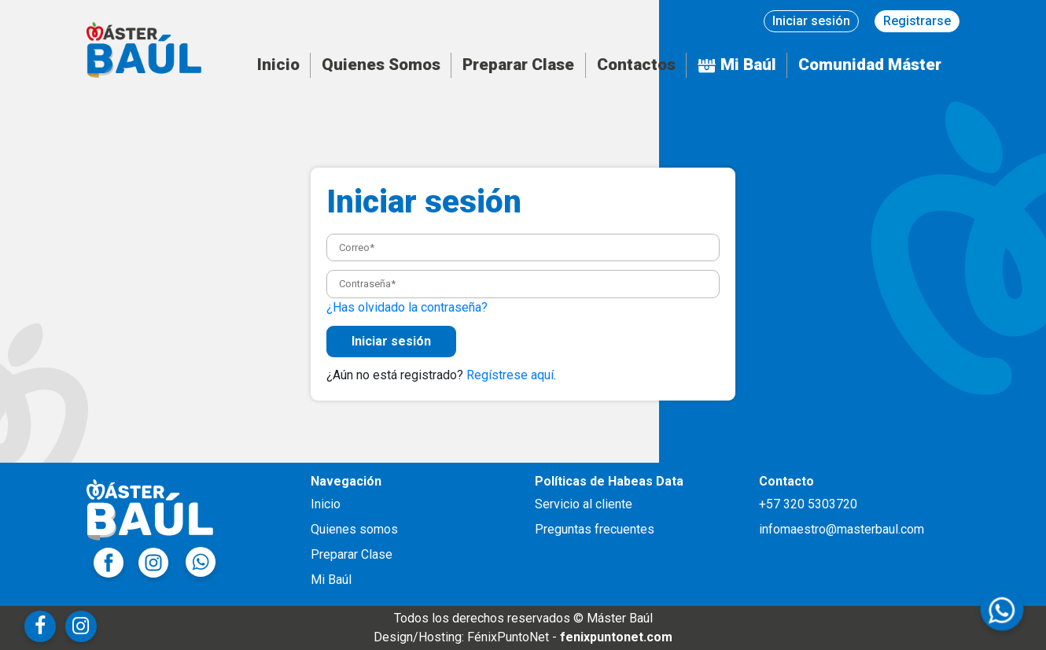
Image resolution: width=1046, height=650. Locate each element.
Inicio (278, 64)
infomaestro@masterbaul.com (841, 529)
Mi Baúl (737, 64)
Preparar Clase (518, 64)
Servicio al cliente (583, 504)
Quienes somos (354, 529)
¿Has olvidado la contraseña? (407, 307)
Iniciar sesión (811, 20)
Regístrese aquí (510, 374)
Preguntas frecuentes (594, 529)
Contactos (636, 64)
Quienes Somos (381, 64)
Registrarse (917, 20)
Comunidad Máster (869, 64)
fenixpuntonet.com (616, 637)
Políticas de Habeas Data (609, 481)
